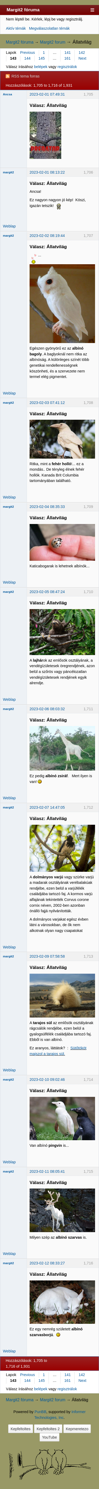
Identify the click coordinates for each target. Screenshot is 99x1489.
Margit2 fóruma (23, 9)
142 (82, 52)
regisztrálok (67, 67)
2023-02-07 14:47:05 (47, 807)
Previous (27, 52)
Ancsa (7, 94)
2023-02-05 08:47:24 (47, 592)
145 (42, 58)
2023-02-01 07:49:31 (47, 94)
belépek (40, 67)
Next (82, 58)
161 (67, 58)
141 (67, 52)
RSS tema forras (25, 76)
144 (27, 58)
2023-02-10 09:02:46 (47, 1079)
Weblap (9, 226)
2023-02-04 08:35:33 (47, 507)
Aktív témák (16, 28)
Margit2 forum (52, 42)
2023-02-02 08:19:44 (47, 236)
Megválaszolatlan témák (49, 28)
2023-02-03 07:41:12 (47, 403)
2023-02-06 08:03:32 (47, 709)
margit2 (8, 172)
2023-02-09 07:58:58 (47, 956)
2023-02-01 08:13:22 (47, 172)
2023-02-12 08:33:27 (47, 1263)
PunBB (40, 1412)
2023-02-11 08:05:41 (47, 1171)
